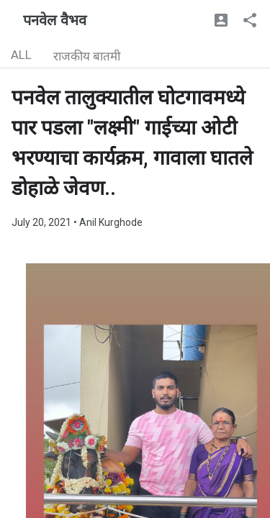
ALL (21, 54)
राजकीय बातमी (86, 56)
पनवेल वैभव (54, 20)
